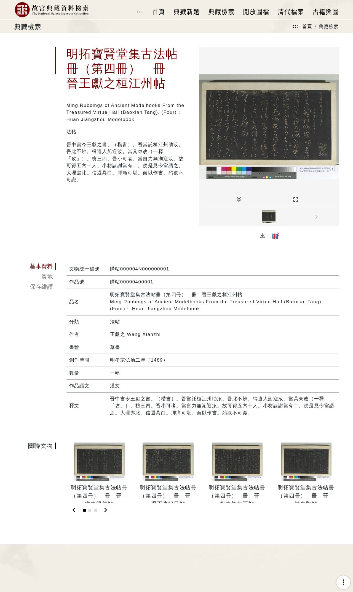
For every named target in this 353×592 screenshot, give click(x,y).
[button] (262, 236)
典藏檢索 (329, 26)
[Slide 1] (84, 510)
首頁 (307, 26)
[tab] (35, 266)
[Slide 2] (90, 510)
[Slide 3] (95, 510)
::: (139, 11)
